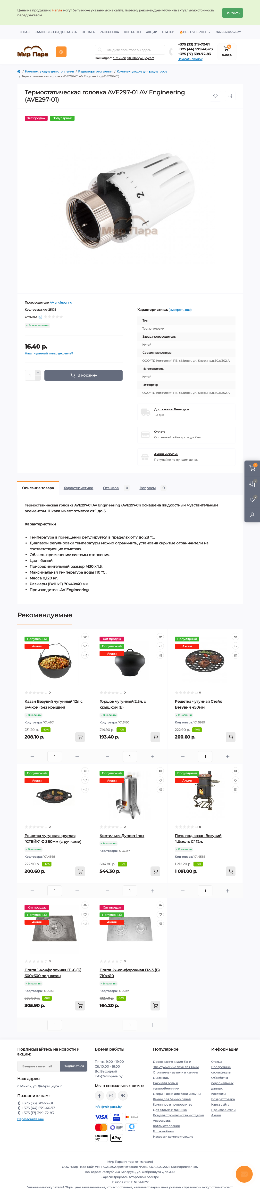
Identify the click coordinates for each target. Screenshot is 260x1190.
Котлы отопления (166, 1125)
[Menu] (61, 51)
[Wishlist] (85, 645)
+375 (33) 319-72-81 (194, 43)
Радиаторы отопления (95, 70)
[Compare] (85, 654)
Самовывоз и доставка (55, 31)
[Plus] (38, 372)
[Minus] (38, 377)
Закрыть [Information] (232, 12)
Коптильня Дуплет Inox (122, 835)
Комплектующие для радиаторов (142, 70)
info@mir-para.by (108, 1106)
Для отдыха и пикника (170, 1109)
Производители (223, 1109)
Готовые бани (163, 1130)
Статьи (168, 31)
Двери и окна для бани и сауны (177, 1093)
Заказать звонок (190, 58)
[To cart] (80, 736)
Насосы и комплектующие (173, 1136)
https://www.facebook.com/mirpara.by (99, 1095)
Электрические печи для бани (176, 1066)
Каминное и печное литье (172, 1104)
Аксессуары (162, 1120)
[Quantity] (30, 374)
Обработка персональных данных (222, 1082)
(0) (40, 316)
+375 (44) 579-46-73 (195, 48)
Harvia (57, 10)
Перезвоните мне (30, 1118)
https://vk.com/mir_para (123, 1095)
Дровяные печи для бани (172, 1061)
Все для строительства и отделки (178, 1114)
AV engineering (61, 302)
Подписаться (74, 1065)
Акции (151, 31)
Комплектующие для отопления (49, 70)
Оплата (88, 31)
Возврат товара (223, 1098)
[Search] (100, 49)
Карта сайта (220, 1104)
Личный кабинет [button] (228, 31)
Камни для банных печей (172, 1098)
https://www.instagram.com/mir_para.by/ (111, 1095)
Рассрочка (109, 31)
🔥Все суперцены (194, 31)
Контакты (132, 31)
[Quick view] (85, 636)
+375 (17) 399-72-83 (194, 53)
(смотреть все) (180, 309)
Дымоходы (161, 1077)
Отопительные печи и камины (175, 1071)
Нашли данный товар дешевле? (49, 352)
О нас (25, 31)
